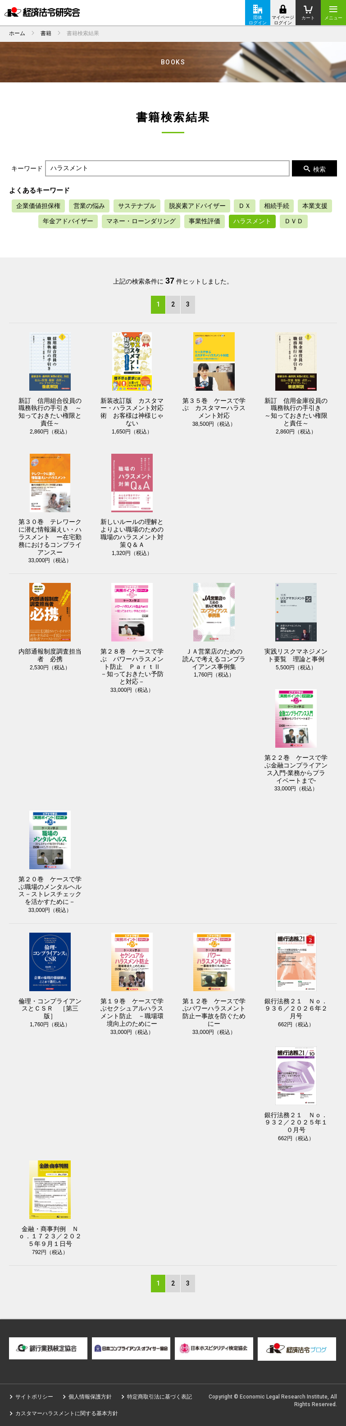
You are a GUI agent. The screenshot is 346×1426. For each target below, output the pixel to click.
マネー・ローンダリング (141, 221)
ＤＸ (244, 205)
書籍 (46, 33)
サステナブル (137, 205)
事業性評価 (204, 221)
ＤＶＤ (293, 221)
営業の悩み (89, 205)
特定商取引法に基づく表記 (159, 1397)
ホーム (17, 33)
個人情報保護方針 (90, 1397)
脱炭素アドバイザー (197, 205)
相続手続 (276, 205)
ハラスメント (252, 221)
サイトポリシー (34, 1397)
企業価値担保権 (38, 205)
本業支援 (315, 205)
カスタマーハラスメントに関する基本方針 (66, 1413)
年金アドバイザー (68, 221)
